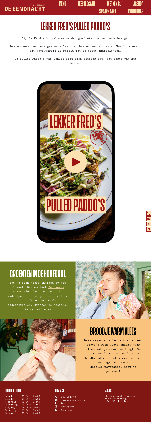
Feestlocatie (86, 4)
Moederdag (135, 11)
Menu (62, 4)
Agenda (138, 4)
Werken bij (114, 4)
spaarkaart (107, 11)
